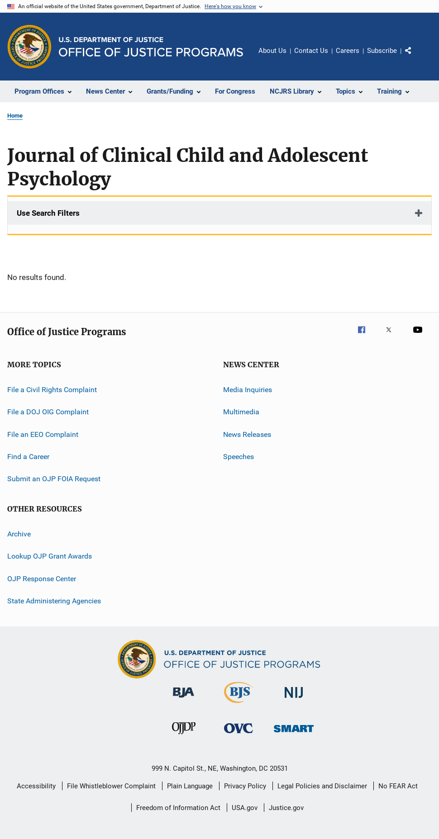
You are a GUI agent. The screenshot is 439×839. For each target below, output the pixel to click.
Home (15, 115)
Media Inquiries (247, 389)
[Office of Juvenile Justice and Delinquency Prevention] (184, 736)
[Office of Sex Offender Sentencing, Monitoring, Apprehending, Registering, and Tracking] (294, 733)
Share (415, 57)
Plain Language (190, 786)
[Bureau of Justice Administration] (183, 699)
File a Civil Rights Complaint (52, 389)
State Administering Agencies (54, 601)
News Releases (247, 434)
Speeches (238, 456)
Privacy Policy (245, 786)
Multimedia (241, 412)
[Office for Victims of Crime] (238, 734)
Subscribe (382, 51)
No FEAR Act (398, 786)
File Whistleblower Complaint (111, 786)
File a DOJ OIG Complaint (48, 412)
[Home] (151, 47)
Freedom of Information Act (178, 808)
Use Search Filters (48, 213)
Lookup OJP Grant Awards (49, 556)
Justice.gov (286, 808)
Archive (19, 534)
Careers (347, 51)
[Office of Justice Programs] (29, 46)
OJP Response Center (41, 578)
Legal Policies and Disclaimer (322, 786)
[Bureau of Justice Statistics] (238, 704)
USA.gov (245, 808)
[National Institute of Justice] (294, 699)
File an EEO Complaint (42, 434)
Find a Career (28, 456)
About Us (272, 51)
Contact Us (311, 51)
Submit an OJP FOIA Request (53, 478)
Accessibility (36, 786)
